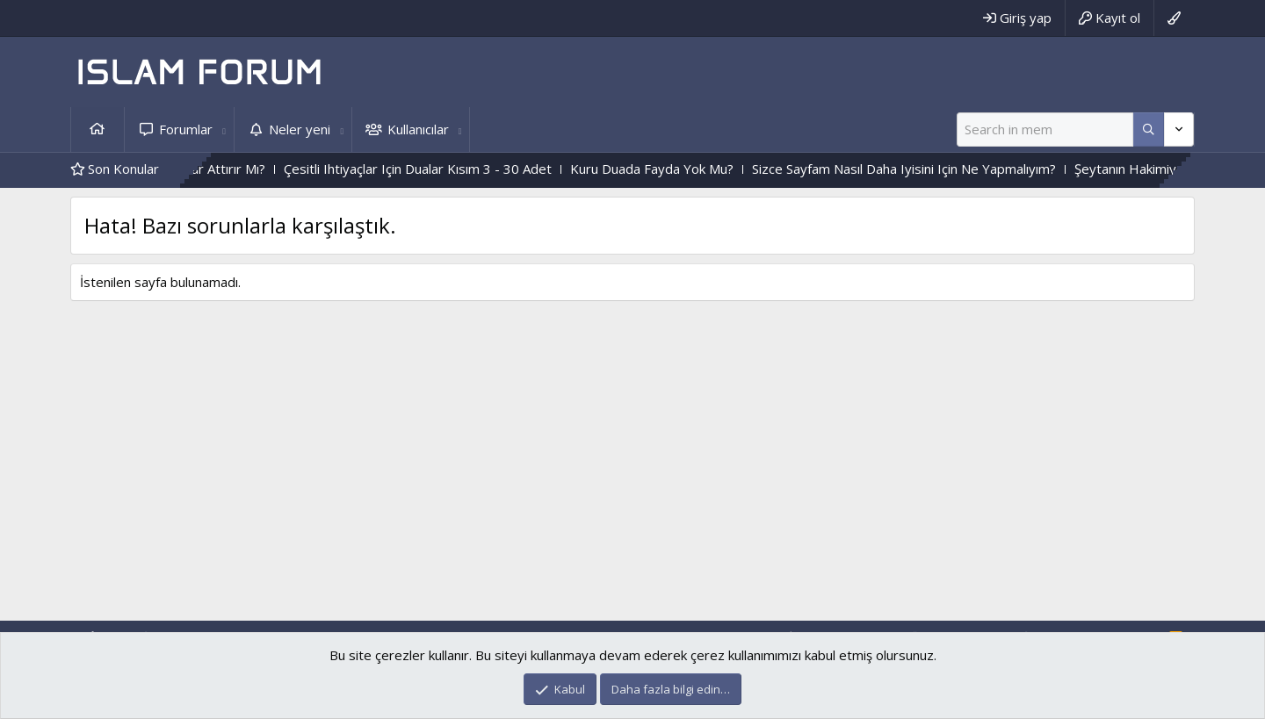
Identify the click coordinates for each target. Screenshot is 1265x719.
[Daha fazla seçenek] (1148, 129)
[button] (224, 129)
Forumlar (186, 129)
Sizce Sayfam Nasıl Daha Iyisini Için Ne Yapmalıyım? (964, 168)
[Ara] (1045, 129)
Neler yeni (299, 129)
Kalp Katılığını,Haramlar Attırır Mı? (225, 168)
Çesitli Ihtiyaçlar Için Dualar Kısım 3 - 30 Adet (477, 168)
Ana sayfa (97, 129)
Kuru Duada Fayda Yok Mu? (711, 168)
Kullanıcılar (418, 129)
